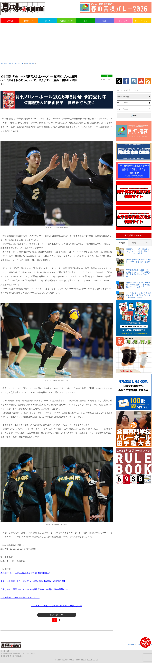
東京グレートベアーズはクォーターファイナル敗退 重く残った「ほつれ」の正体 (138, 251)
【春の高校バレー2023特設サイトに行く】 (20, 597)
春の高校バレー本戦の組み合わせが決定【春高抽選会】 (26, 573)
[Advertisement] (76, 42)
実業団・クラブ (66, 21)
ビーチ (47, 21)
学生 (85, 21)
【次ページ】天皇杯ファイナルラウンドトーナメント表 (56, 606)
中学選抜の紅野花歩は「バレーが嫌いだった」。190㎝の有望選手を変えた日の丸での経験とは (138, 273)
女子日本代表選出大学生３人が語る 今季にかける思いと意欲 (138, 261)
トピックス (123, 21)
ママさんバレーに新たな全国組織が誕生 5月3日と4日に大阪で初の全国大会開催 (138, 295)
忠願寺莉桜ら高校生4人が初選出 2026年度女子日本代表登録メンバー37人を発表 (138, 285)
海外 (104, 21)
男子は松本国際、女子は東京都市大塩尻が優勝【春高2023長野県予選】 (33, 581)
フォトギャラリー (142, 21)
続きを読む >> (56, 615)
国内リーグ (28, 21)
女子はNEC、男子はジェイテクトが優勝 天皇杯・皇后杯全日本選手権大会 (34, 589)
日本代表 (9, 21)
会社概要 (131, 644)
